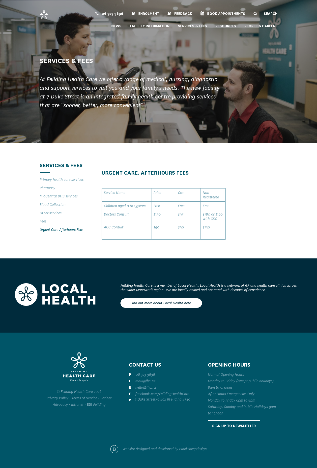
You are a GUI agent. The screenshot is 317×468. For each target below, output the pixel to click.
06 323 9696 (109, 13)
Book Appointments (223, 13)
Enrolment (145, 13)
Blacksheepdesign (193, 449)
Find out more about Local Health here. (161, 303)
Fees (43, 221)
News (116, 26)
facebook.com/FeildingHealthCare (162, 394)
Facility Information (150, 26)
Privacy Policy (57, 398)
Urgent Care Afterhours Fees (61, 229)
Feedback (180, 13)
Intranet (77, 404)
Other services (50, 213)
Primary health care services (62, 179)
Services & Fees (192, 26)
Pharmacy (47, 188)
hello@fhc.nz (145, 387)
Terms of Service (84, 398)
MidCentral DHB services (59, 196)
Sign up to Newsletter (234, 426)
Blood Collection (52, 204)
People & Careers (261, 26)
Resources (225, 26)
